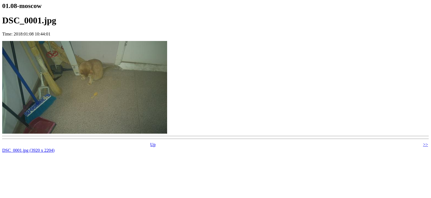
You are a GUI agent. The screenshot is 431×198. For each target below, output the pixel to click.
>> (425, 144)
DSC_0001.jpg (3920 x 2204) (28, 150)
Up (153, 144)
